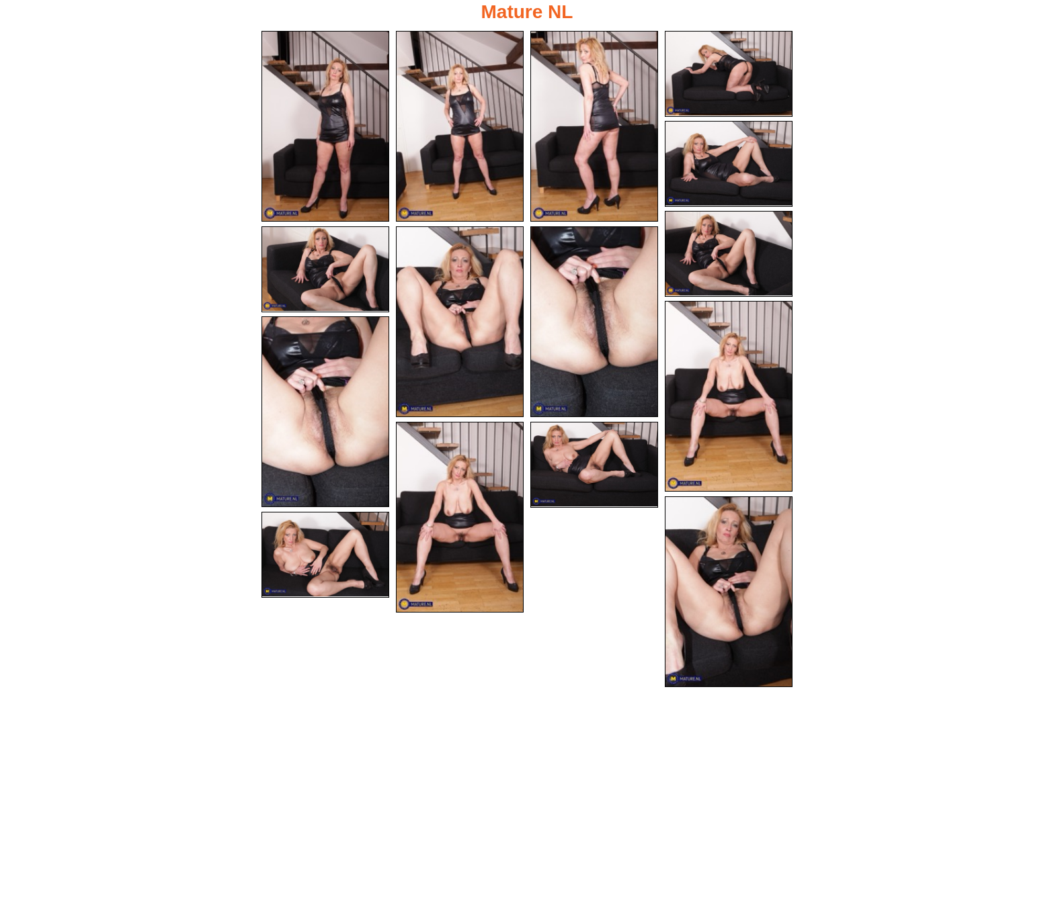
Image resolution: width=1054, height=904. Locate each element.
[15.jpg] (325, 555)
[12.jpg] (460, 517)
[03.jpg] (594, 126)
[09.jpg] (594, 321)
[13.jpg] (594, 465)
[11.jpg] (325, 411)
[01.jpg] (325, 126)
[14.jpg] (729, 591)
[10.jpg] (729, 396)
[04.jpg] (729, 74)
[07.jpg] (325, 269)
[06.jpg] (729, 254)
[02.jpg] (460, 126)
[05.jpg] (729, 164)
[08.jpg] (460, 321)
